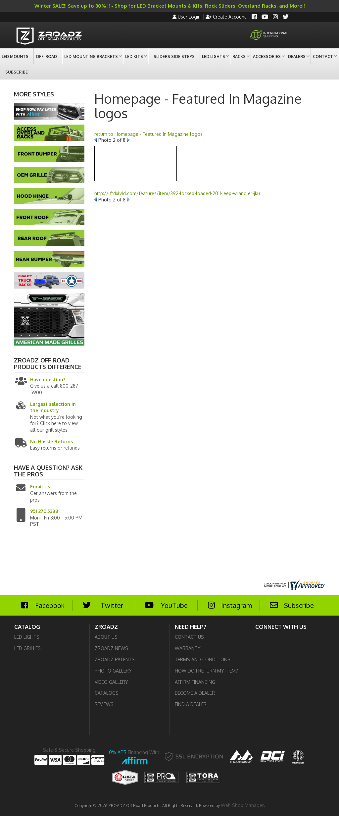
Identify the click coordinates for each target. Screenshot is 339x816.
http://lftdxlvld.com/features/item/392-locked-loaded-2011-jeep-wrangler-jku (177, 193)
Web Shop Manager (242, 805)
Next (128, 140)
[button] (16, 56)
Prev (95, 140)
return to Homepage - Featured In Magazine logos (148, 134)
